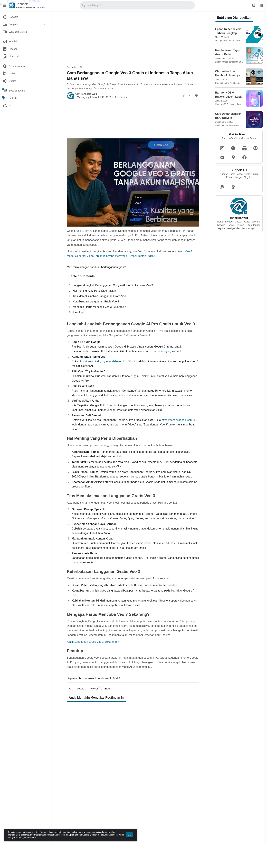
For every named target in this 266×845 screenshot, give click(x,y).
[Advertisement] (133, 37)
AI (81, 67)
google (80, 688)
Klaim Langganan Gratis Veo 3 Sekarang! (92, 641)
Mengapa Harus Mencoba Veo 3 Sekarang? (99, 307)
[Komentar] (196, 95)
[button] (222, 148)
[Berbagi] (190, 95)
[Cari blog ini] (83, 5)
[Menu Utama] (4, 5)
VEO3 (106, 688)
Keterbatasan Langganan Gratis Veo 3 (96, 301)
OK (129, 835)
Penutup (78, 312)
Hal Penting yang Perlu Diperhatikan (95, 290)
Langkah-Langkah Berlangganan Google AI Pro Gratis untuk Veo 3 (113, 285)
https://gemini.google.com (177, 420)
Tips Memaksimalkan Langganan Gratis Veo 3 (100, 296)
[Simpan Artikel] (184, 95)
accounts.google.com (166, 351)
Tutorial (94, 688)
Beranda (71, 67)
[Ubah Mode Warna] (253, 5)
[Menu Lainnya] (261, 5)
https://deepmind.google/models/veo (100, 361)
